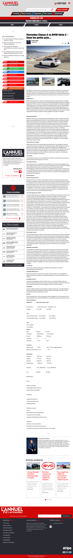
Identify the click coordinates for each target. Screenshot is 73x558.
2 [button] (47, 499)
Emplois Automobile (8, 542)
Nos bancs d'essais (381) (13, 88)
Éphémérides (6, 540)
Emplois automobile (62, 9)
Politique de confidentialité (39, 556)
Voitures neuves (7, 527)
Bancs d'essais (7, 525)
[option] (48, 60)
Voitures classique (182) (9, 93)
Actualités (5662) (11, 62)
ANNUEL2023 (17, 169)
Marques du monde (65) (13, 81)
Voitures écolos (7, 530)
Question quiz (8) (11, 102)
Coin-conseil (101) (11, 68)
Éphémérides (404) (8, 90)
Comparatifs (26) (11, 72)
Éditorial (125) (10, 75)
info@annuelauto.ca (58, 523)
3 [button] (49, 499)
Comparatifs (6, 535)
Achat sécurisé (31, 556)
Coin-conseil (6, 537)
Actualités (6, 523)
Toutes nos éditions (12, 176)
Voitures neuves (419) (8, 98)
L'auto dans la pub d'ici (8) (13, 78)
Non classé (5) (10, 85)
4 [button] (51, 499)
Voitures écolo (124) (8, 95)
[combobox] (12, 24)
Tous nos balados (12, 218)
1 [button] (45, 499)
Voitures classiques (8, 532)
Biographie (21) (10, 65)
